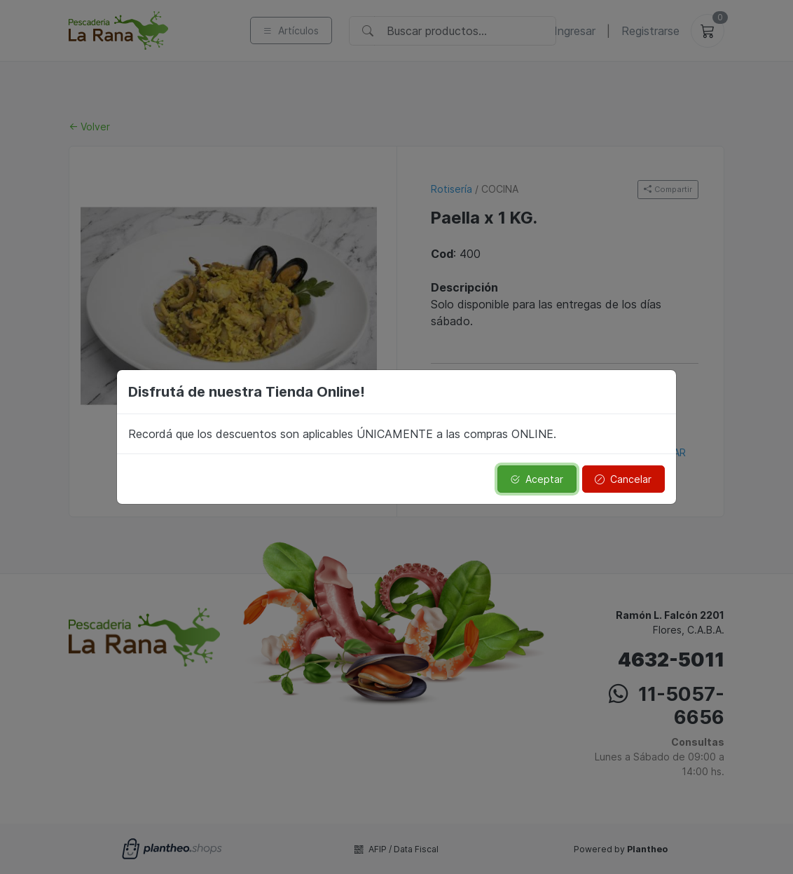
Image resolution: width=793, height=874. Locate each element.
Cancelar (623, 479)
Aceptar (536, 479)
